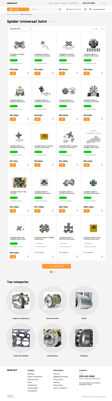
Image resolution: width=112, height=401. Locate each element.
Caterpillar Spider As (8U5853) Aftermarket (91, 146)
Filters (30, 382)
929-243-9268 (88, 3)
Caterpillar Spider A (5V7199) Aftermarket (17, 146)
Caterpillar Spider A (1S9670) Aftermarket (17, 101)
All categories (32, 391)
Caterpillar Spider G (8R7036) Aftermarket (91, 192)
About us (56, 374)
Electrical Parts (33, 379)
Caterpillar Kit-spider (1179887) (17, 55)
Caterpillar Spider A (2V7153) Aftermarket (66, 101)
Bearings (31, 374)
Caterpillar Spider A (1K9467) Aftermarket (91, 55)
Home (8, 14)
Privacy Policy (58, 379)
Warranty (56, 382)
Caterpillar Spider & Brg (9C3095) (18, 192)
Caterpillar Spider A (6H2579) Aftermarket (67, 238)
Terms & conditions (60, 388)
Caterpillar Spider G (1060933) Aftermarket (42, 192)
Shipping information (60, 377)
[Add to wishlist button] (28, 73)
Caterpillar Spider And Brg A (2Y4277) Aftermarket (68, 146)
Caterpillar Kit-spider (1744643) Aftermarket (42, 55)
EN (101, 3)
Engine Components (35, 377)
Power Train (15, 14)
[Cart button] (90, 9)
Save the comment (17, 63)
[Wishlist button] (85, 9)
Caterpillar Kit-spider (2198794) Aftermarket (67, 55)
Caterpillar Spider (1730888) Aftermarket (44, 238)
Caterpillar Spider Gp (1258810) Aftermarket (18, 238)
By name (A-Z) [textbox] (15, 29)
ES (104, 3)
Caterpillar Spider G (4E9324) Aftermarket (67, 192)
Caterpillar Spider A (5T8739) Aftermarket (91, 101)
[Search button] (59, 9)
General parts (32, 385)
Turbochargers (33, 388)
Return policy (58, 385)
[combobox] (21, 28)
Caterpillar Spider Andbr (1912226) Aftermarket (92, 238)
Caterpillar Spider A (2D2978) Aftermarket (42, 101)
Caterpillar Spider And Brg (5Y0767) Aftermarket (43, 146)
